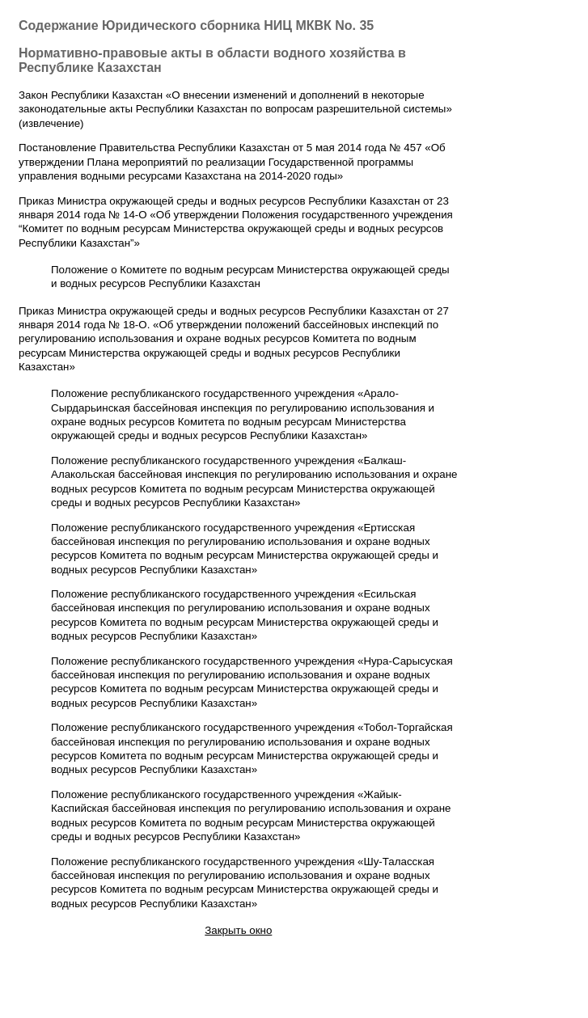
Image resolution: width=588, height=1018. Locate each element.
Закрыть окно (238, 930)
